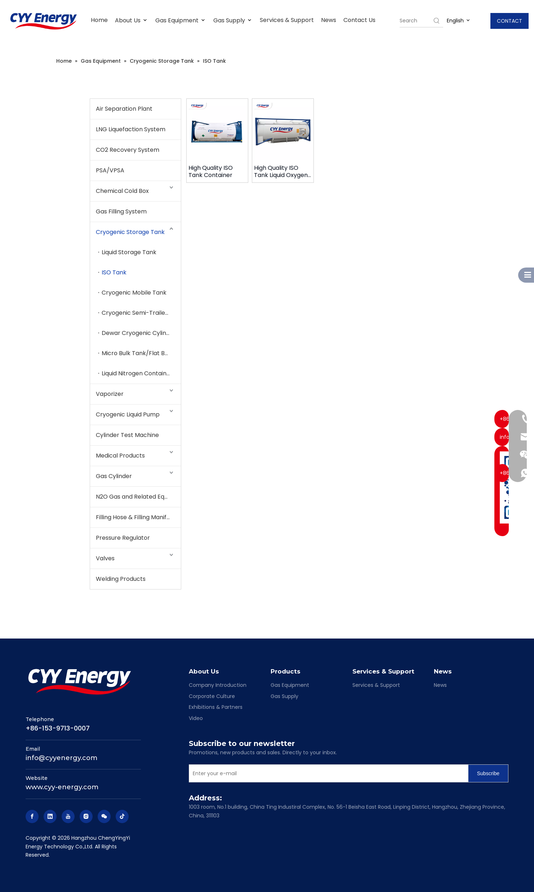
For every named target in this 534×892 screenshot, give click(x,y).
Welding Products (121, 579)
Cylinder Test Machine (127, 435)
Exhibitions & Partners (215, 707)
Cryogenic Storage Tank (130, 232)
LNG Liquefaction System (130, 129)
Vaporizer (110, 394)
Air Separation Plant (124, 109)
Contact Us (359, 20)
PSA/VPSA (110, 170)
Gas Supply (233, 20)
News (328, 20)
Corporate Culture (212, 696)
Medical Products (120, 455)
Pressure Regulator (123, 538)
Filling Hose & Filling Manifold (135, 517)
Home (99, 20)
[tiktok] (122, 816)
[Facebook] (32, 816)
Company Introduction (217, 685)
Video (196, 718)
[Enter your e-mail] (327, 773)
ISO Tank (114, 272)
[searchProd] (416, 20)
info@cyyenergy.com (61, 758)
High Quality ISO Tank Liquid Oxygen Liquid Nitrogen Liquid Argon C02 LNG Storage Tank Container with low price (283, 171)
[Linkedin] (50, 816)
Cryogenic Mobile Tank (134, 292)
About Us (131, 20)
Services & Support (287, 20)
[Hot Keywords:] (436, 20)
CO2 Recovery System (127, 150)
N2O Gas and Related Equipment (138, 497)
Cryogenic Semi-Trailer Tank (141, 313)
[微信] (104, 816)
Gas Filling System (121, 211)
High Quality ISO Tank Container (210, 171)
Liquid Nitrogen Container (137, 373)
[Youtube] (68, 816)
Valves (105, 558)
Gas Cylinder (114, 476)
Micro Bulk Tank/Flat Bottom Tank (141, 353)
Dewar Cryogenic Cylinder (139, 333)
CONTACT (509, 21)
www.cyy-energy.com (62, 787)
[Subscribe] (488, 773)
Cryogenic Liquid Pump (128, 414)
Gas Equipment (180, 20)
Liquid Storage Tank (129, 252)
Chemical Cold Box (122, 191)
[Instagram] (86, 816)
